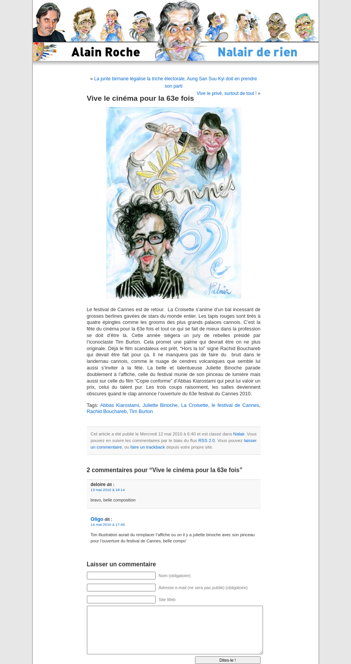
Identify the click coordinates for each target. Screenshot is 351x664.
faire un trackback (148, 447)
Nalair (238, 434)
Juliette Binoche (160, 405)
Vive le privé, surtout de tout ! (226, 93)
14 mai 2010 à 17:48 (108, 524)
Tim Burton (141, 411)
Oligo (97, 519)
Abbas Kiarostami (119, 405)
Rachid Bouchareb (107, 411)
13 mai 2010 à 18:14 (108, 490)
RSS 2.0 (206, 440)
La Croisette (194, 405)
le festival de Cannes (235, 405)
